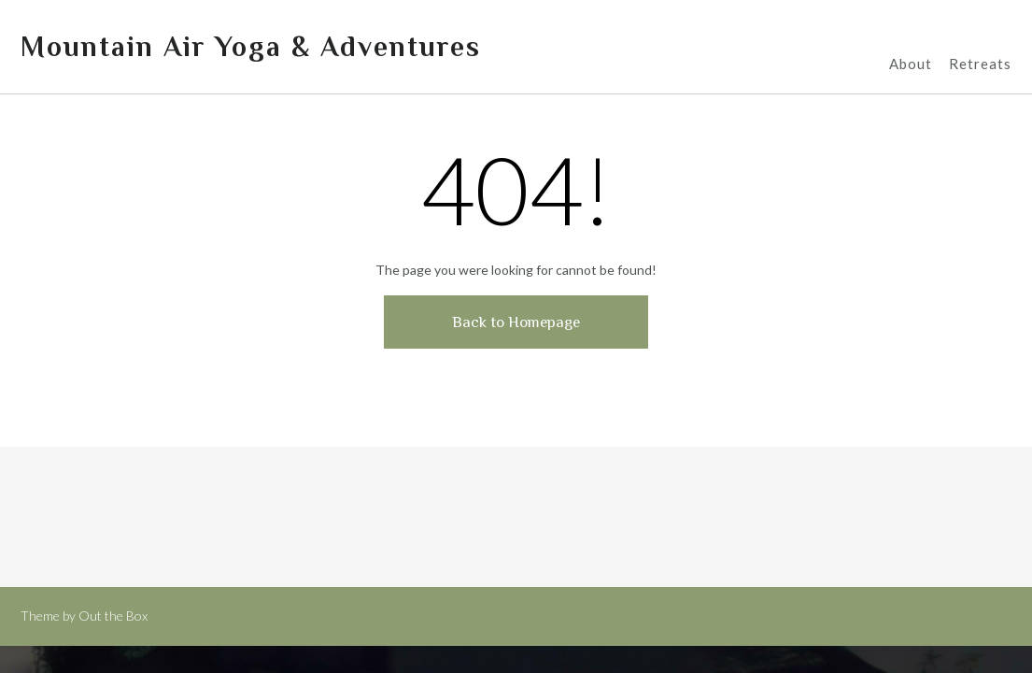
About (910, 65)
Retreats (980, 65)
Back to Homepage (516, 322)
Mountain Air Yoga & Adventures (251, 47)
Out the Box (113, 615)
